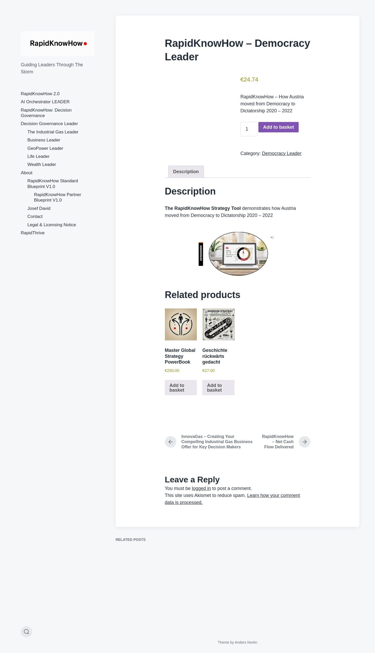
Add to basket (278, 127)
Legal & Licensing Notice (52, 224)
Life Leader (39, 156)
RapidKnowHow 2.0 (40, 93)
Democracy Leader (282, 153)
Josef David (39, 208)
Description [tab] (186, 171)
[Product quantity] (248, 129)
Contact (35, 216)
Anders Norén (246, 642)
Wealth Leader (42, 164)
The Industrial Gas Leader (53, 132)
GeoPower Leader (45, 148)
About (26, 172)
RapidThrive (33, 232)
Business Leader (44, 140)
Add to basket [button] (177, 388)
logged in (201, 488)
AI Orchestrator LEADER (45, 101)
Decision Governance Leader (49, 123)
